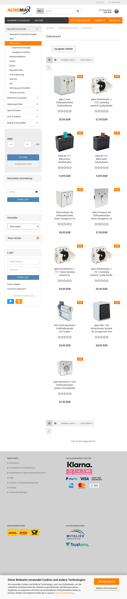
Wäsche (13, 79)
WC (11, 83)
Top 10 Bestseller (80, 20)
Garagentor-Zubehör (21, 52)
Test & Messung (17, 74)
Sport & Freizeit (14, 110)
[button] (49, 60)
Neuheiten (114, 20)
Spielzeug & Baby (14, 104)
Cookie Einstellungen (18, 492)
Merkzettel (114, 2)
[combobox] (68, 60)
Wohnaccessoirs (17, 92)
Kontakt (12, 488)
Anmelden (23, 200)
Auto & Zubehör (14, 116)
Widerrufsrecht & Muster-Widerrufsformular (27, 473)
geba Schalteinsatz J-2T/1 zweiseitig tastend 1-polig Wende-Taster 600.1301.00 (101, 272)
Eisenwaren (15, 43)
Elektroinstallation (17, 56)
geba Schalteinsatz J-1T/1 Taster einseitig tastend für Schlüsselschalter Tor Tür (64, 272)
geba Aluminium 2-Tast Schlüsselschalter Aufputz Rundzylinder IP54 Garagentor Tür (65, 385)
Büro (12, 39)
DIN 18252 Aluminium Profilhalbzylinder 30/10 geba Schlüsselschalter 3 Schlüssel (64, 328)
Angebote (100, 20)
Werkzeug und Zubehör (20, 88)
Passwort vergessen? (16, 289)
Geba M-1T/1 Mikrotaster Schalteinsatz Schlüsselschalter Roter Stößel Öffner (101, 159)
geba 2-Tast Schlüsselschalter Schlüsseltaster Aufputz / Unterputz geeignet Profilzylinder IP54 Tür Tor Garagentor (64, 102)
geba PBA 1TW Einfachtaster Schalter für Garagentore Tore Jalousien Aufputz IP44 (101, 328)
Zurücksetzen (23, 164)
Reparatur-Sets (16, 70)
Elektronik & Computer (17, 98)
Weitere (39, 20)
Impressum (14, 463)
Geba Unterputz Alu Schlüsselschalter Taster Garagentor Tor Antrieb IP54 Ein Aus (101, 215)
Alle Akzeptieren (106, 581)
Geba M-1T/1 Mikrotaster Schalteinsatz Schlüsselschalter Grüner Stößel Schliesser (64, 159)
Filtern (23, 157)
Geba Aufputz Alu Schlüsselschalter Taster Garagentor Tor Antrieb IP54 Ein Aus (64, 215)
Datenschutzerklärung (64, 593)
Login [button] (100, 2)
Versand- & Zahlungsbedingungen (23, 483)
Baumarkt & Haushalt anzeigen (23, 34)
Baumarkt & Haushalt (18, 20)
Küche (12, 65)
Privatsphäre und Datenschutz (22, 468)
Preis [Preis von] (10, 139)
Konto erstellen (14, 284)
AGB (11, 478)
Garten (13, 61)
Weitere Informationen (106, 588)
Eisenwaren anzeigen (21, 47)
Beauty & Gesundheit (16, 123)
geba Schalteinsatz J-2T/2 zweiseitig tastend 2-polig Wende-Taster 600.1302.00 (101, 102)
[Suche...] (40, 11)
